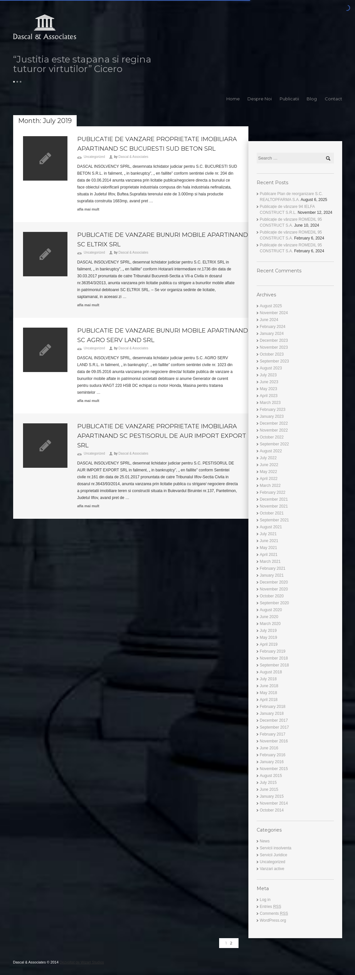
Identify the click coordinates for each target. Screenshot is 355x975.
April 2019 (269, 644)
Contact (333, 98)
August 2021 (271, 527)
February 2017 (273, 734)
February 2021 (273, 568)
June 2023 (269, 382)
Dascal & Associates (133, 157)
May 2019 (268, 637)
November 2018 (274, 658)
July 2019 (268, 630)
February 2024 (273, 326)
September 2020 (274, 603)
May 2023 (268, 389)
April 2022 (269, 478)
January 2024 (272, 333)
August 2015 (271, 775)
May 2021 (268, 547)
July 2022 (268, 458)
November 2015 (274, 768)
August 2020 (271, 610)
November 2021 (274, 506)
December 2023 (274, 340)
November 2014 (274, 803)
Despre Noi (259, 98)
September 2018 (274, 665)
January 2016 (272, 762)
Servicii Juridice (273, 855)
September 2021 (274, 520)
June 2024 (269, 319)
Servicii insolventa (276, 848)
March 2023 (270, 402)
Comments (274, 913)
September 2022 (274, 444)
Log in (265, 899)
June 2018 (269, 686)
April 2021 (269, 554)
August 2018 (271, 672)
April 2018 (269, 699)
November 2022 (274, 430)
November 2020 (274, 589)
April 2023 (269, 395)
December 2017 (274, 720)
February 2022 (273, 492)
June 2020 (269, 616)
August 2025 (271, 306)
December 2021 (274, 499)
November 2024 (274, 313)
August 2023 (271, 368)
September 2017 (274, 727)
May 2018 (268, 692)
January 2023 (272, 416)
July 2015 (268, 782)
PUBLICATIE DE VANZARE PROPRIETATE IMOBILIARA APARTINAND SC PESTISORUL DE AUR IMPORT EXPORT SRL (161, 436)
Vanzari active (272, 868)
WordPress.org (273, 920)
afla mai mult (88, 209)
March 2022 (270, 485)
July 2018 (268, 679)
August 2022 (271, 451)
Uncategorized (94, 157)
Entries (270, 906)
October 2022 (272, 437)
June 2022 (269, 465)
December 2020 (274, 582)
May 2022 (268, 471)
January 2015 (272, 796)
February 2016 (273, 755)
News (265, 841)
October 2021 (272, 513)
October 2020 (272, 596)
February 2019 (273, 651)
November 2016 (274, 741)
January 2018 (272, 713)
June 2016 (269, 748)
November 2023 (274, 347)
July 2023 (268, 375)
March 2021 (270, 561)
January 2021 (272, 575)
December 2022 (274, 423)
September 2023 (274, 361)
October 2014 (272, 810)
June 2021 (269, 540)
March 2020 (270, 623)
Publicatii (289, 98)
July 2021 (268, 534)
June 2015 (269, 789)
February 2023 (273, 409)
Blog (312, 98)
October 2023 (272, 354)
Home (233, 98)
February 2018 (273, 706)
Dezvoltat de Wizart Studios (82, 962)
